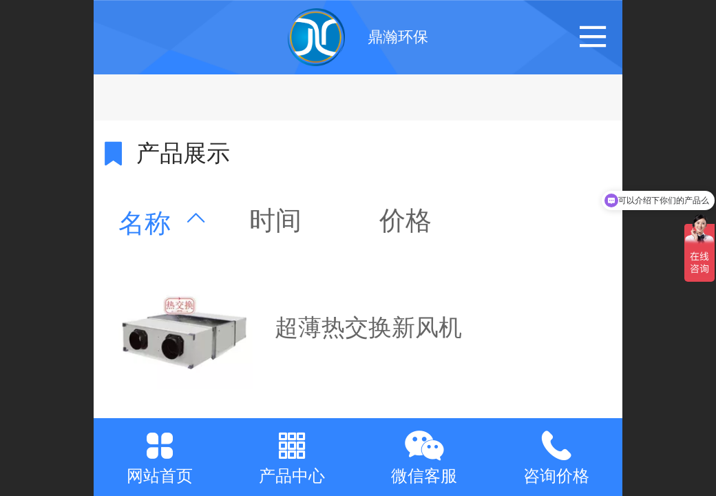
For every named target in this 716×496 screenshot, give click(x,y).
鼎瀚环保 (398, 36)
